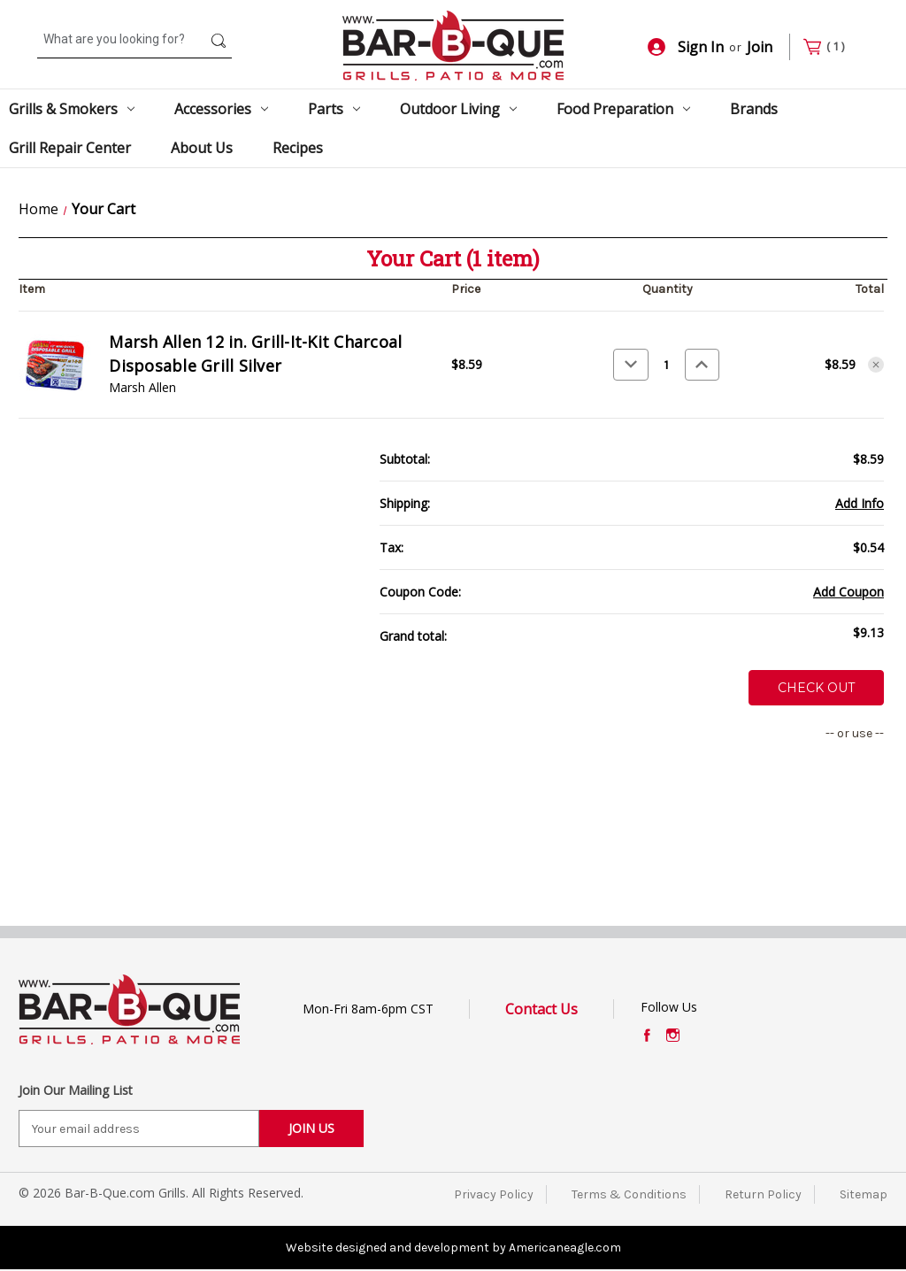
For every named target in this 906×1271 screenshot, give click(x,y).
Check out (816, 688)
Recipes (298, 148)
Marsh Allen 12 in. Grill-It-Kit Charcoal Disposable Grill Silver (255, 353)
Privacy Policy (494, 1194)
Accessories (221, 109)
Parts (334, 109)
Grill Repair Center (70, 148)
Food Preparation (623, 109)
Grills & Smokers (71, 109)
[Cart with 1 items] (831, 47)
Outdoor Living (458, 109)
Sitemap (863, 1194)
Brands (754, 109)
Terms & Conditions (629, 1194)
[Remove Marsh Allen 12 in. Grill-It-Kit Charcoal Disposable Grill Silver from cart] (876, 365)
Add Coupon (848, 591)
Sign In (686, 47)
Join (759, 47)
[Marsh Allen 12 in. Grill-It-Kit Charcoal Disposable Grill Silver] (666, 365)
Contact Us (541, 1009)
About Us (202, 148)
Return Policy (763, 1194)
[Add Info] (859, 503)
